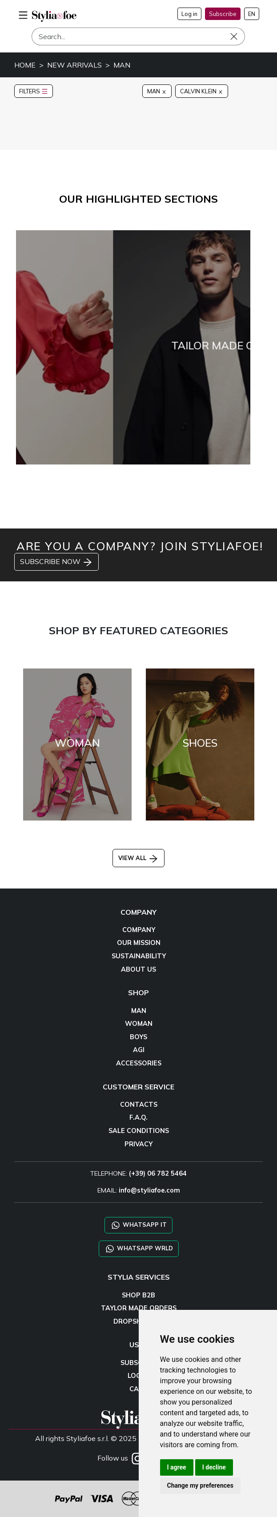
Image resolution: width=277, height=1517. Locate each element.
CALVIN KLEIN (201, 91)
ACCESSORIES (138, 1063)
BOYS (138, 1037)
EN (251, 13)
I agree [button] (176, 1467)
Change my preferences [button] (200, 1485)
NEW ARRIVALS (74, 64)
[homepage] (54, 16)
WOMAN (139, 1024)
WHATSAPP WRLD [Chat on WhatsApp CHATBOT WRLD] (138, 1249)
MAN (121, 64)
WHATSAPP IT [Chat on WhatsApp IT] (138, 1225)
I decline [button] (214, 1467)
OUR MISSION (139, 943)
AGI (139, 1050)
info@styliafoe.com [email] (149, 1190)
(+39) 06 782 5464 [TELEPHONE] (158, 1173)
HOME (25, 64)
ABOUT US (138, 969)
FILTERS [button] (33, 91)
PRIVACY (138, 1144)
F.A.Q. (138, 1117)
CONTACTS (138, 1105)
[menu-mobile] (23, 13)
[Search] (138, 36)
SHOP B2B (138, 1295)
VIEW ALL (138, 857)
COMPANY (138, 930)
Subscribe (223, 13)
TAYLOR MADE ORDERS (139, 1308)
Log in (189, 13)
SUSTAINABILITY (139, 956)
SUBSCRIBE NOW (56, 562)
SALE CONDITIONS (138, 1131)
